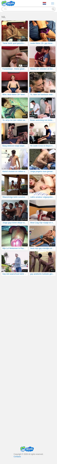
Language (44, 3)
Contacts (17, 457)
